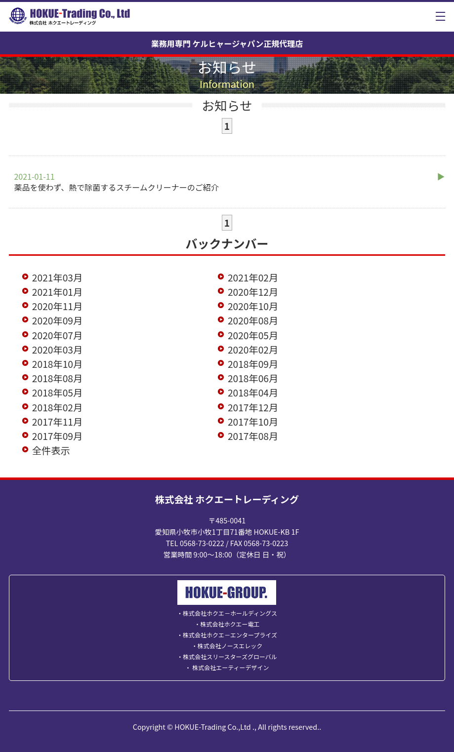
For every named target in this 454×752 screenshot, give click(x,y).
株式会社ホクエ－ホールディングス (230, 613)
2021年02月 (253, 277)
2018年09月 (253, 364)
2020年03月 (57, 349)
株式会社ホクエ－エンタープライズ (230, 635)
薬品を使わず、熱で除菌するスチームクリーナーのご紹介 (116, 181)
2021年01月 (57, 292)
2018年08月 (57, 378)
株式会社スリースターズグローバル (230, 656)
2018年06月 (253, 378)
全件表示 (51, 450)
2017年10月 (253, 422)
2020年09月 (57, 320)
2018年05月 (57, 392)
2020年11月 (57, 306)
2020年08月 (253, 320)
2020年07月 (57, 335)
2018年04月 (253, 392)
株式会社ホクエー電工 (229, 624)
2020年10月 (253, 306)
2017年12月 (253, 407)
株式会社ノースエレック (230, 645)
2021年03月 (57, 277)
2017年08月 (253, 436)
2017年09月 (57, 436)
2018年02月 (57, 407)
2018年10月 (57, 364)
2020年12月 (253, 292)
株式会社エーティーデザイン (230, 667)
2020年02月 (253, 349)
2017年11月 (57, 422)
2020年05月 (253, 335)
